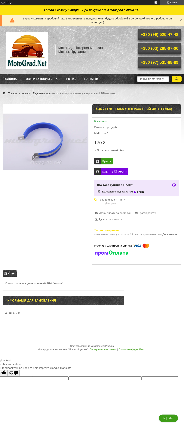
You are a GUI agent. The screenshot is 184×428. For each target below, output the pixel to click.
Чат (168, 418)
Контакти (91, 78)
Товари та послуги (38, 78)
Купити (106, 161)
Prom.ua (109, 346)
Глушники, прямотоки (46, 93)
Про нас (70, 78)
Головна (10, 78)
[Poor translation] (14, 373)
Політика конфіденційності (132, 349)
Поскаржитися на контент (103, 349)
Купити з (114, 171)
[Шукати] (177, 79)
